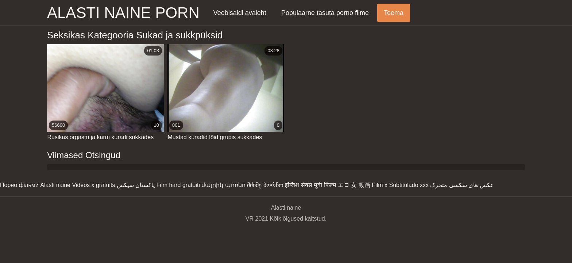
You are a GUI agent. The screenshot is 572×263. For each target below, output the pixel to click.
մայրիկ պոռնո (223, 185)
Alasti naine (55, 185)
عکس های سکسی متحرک (462, 185)
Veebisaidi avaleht (239, 12)
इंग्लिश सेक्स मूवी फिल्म (310, 185)
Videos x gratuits (93, 185)
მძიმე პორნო (265, 185)
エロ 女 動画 (354, 185)
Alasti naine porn (123, 12)
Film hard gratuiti (178, 185)
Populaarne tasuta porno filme (325, 12)
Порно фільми (19, 185)
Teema (393, 12)
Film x (379, 185)
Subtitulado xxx (409, 185)
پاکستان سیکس (136, 185)
